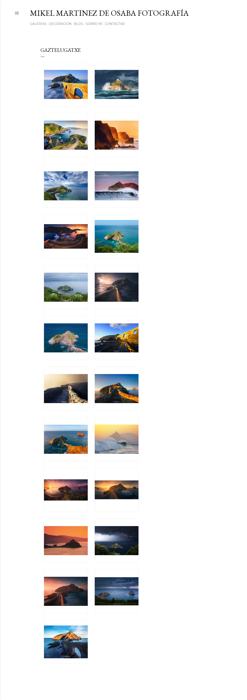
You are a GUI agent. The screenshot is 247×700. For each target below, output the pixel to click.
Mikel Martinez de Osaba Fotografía (109, 13)
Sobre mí (94, 24)
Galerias (38, 24)
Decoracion (60, 24)
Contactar (115, 24)
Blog (78, 24)
